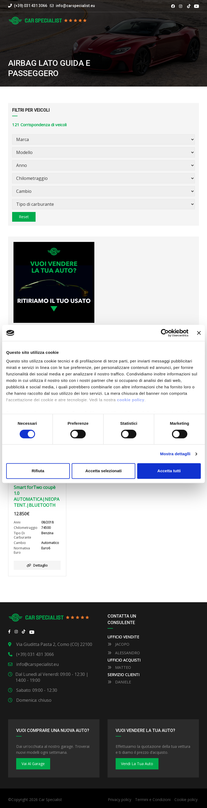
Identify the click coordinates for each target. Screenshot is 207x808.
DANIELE (119, 681)
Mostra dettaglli (175, 453)
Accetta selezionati (103, 471)
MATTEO (119, 667)
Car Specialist (50, 799)
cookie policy (130, 400)
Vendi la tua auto (137, 763)
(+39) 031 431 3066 (27, 6)
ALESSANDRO (124, 652)
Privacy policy (119, 799)
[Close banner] (199, 333)
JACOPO (118, 644)
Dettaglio (37, 565)
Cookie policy (186, 799)
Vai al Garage (33, 763)
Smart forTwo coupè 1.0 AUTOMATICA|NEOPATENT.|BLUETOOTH (36, 496)
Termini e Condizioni (153, 799)
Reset (24, 216)
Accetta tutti (169, 471)
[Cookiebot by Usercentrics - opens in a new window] (164, 333)
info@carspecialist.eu (75, 6)
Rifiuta (38, 471)
